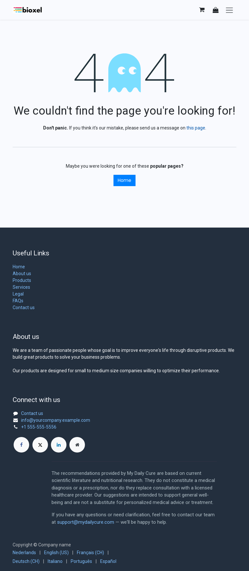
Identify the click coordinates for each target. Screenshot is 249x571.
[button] (215, 10)
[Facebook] (21, 445)
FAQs (18, 300)
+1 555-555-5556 (38, 427)
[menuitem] (24, 552)
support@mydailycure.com (85, 522)
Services (21, 287)
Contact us (24, 307)
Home (124, 180)
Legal (18, 294)
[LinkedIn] (58, 445)
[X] (40, 445)
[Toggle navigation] (229, 10)
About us (22, 273)
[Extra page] (77, 445)
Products (22, 280)
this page (195, 127)
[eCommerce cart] (202, 10)
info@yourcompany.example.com (55, 420)
